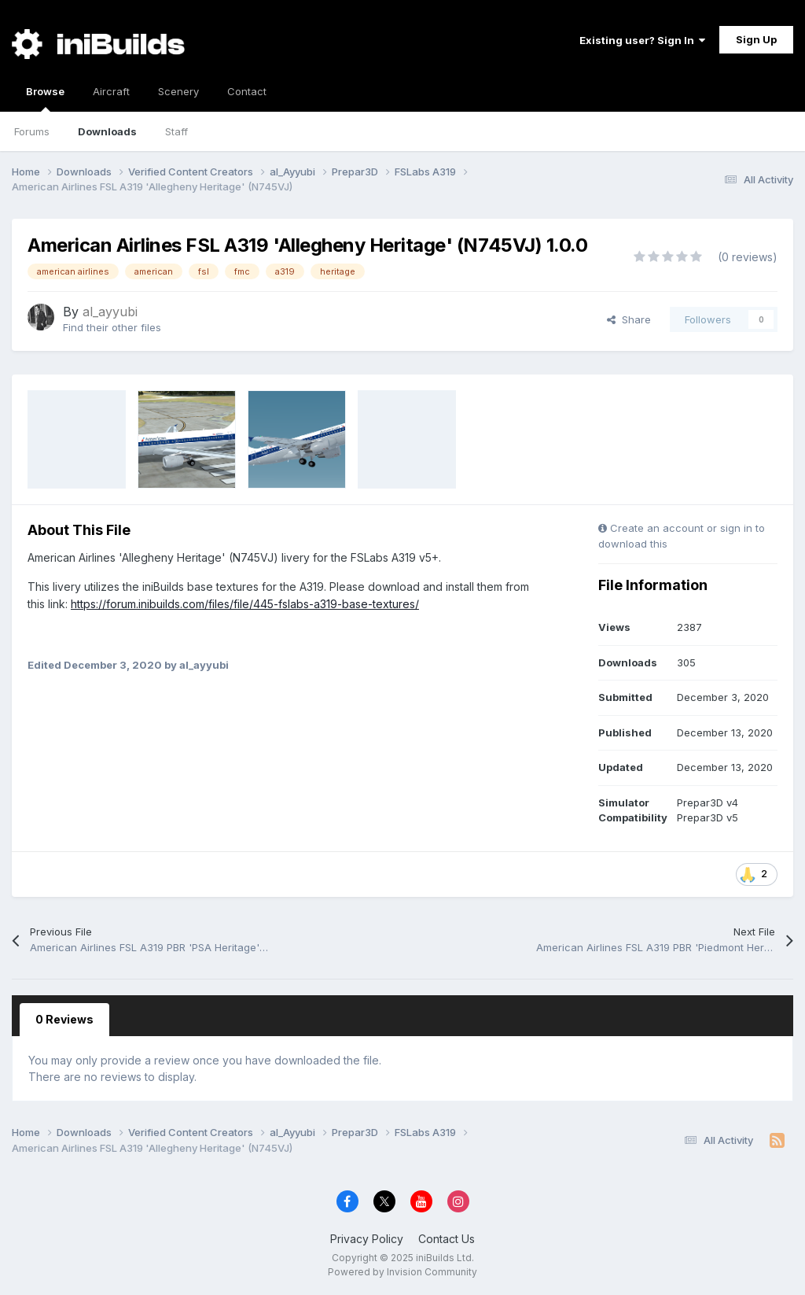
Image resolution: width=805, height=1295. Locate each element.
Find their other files (112, 327)
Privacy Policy (366, 1238)
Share (629, 319)
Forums (32, 131)
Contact (246, 91)
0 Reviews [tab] (64, 1019)
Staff (176, 131)
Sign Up (756, 39)
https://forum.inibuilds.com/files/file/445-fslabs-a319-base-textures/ (245, 604)
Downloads (107, 131)
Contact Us (446, 1238)
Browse (45, 98)
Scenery (178, 91)
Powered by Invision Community (402, 1272)
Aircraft (111, 91)
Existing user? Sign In (642, 40)
